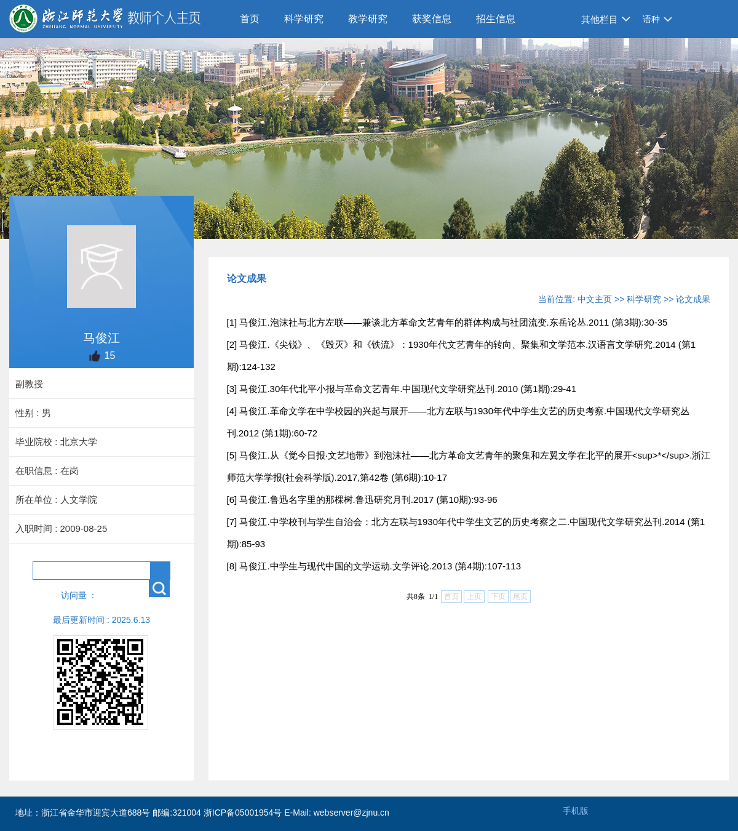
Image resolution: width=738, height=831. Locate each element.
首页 (250, 19)
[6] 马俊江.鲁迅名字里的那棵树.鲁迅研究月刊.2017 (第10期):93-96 (362, 499)
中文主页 (594, 299)
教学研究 (367, 19)
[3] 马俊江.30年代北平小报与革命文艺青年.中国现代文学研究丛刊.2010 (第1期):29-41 (401, 388)
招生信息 (495, 19)
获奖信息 (431, 19)
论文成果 (693, 299)
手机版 (576, 811)
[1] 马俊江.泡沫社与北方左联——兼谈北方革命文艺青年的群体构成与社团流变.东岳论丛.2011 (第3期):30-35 (447, 322)
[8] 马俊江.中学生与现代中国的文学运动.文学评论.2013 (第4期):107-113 (374, 566)
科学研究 (303, 19)
